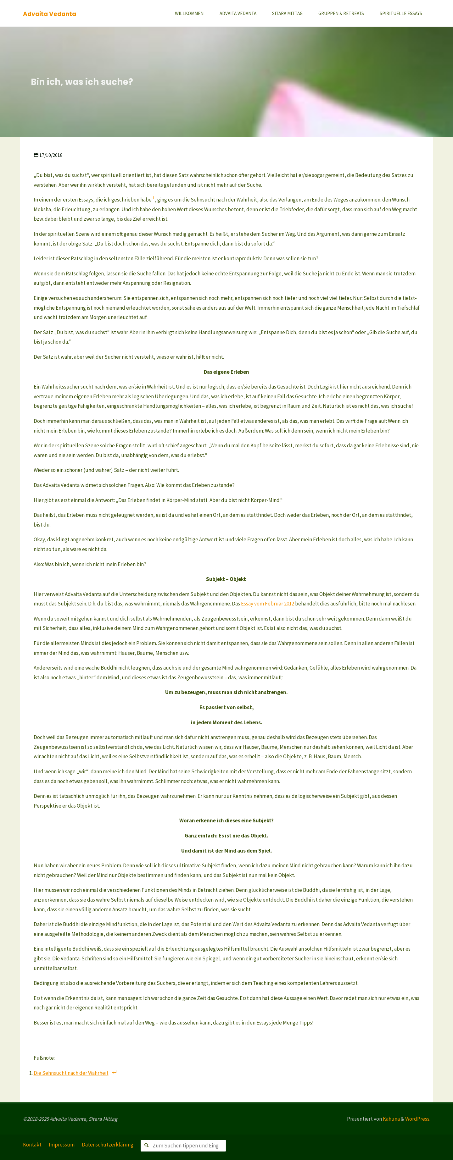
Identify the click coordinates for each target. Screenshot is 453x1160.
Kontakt (32, 1144)
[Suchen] (146, 1146)
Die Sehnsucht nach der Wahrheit (71, 1072)
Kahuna (391, 1118)
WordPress (417, 1118)
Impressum (62, 1144)
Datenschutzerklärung (107, 1144)
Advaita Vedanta (49, 13)
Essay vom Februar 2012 (267, 603)
